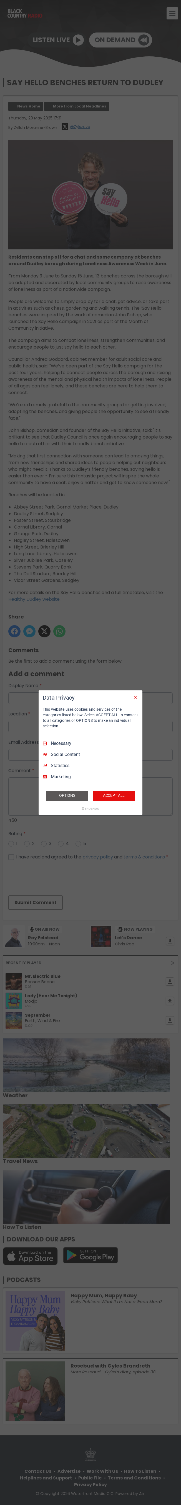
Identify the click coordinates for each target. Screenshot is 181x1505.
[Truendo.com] (90, 808)
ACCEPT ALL (114, 795)
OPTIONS (67, 795)
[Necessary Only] (135, 697)
